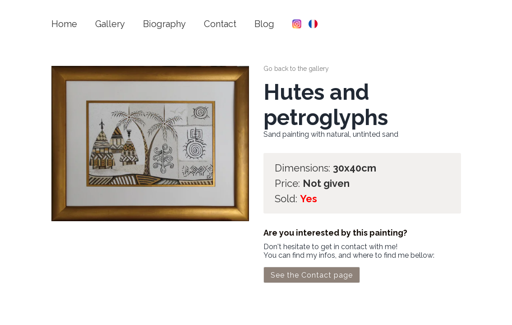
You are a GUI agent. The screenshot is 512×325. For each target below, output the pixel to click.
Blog (264, 24)
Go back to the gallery (296, 68)
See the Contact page (312, 275)
